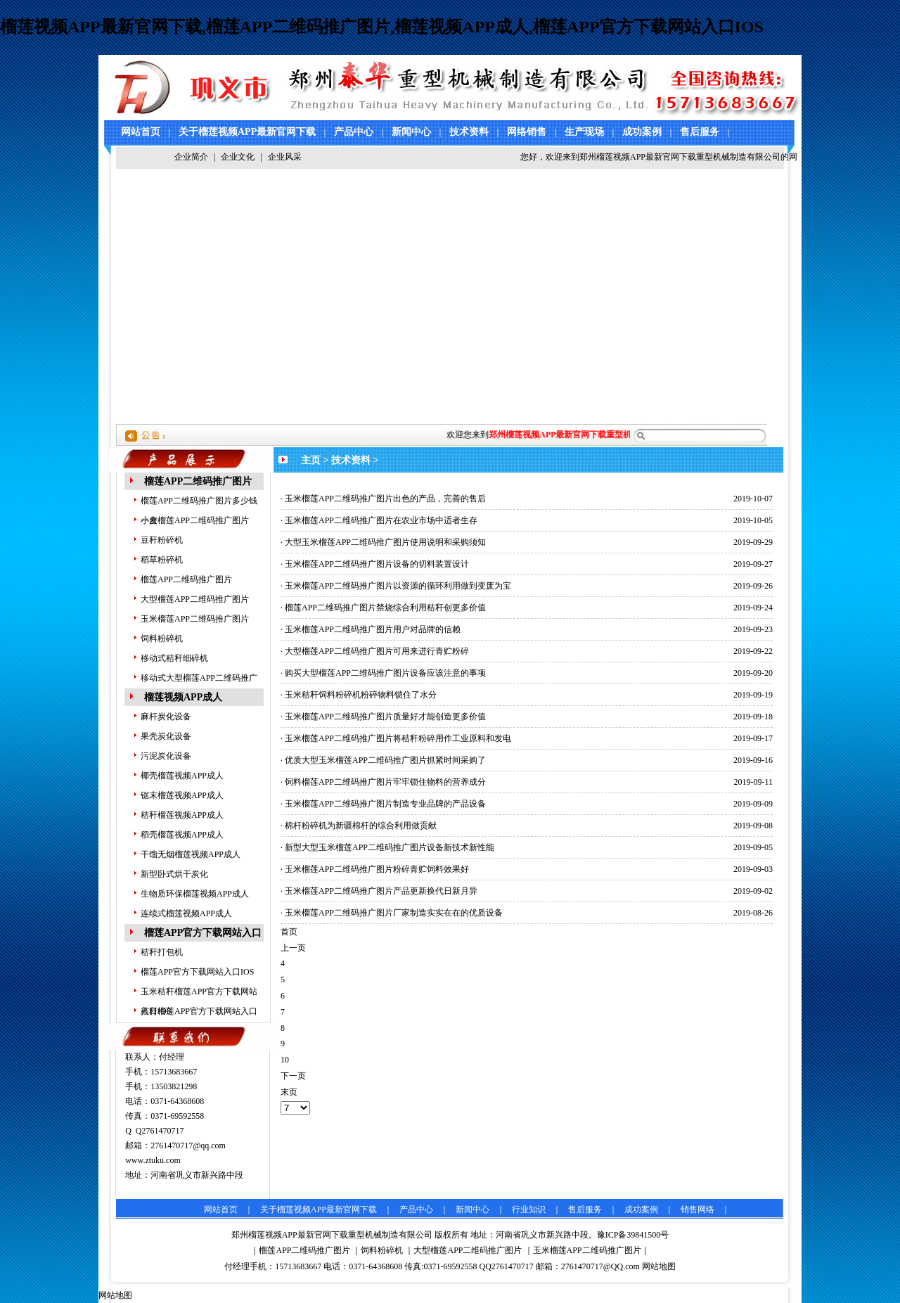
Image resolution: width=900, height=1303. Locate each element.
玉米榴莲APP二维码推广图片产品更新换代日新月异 (381, 891)
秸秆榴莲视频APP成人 (182, 815)
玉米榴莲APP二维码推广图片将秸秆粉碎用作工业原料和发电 (398, 738)
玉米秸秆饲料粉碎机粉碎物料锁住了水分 (361, 695)
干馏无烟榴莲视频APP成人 (190, 854)
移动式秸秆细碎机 (174, 658)
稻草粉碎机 (162, 560)
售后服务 (699, 132)
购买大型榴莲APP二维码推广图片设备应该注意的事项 (385, 673)
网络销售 (526, 132)
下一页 (293, 1076)
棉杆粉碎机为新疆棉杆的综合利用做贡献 (361, 825)
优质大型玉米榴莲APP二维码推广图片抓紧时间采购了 (385, 760)
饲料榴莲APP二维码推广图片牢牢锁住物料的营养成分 (385, 782)
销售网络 (697, 1209)
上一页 (293, 948)
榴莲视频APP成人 (183, 697)
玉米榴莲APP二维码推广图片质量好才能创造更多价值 (385, 716)
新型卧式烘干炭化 (174, 874)
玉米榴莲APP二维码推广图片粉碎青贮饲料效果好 (377, 869)
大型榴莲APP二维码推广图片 (195, 599)
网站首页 (140, 132)
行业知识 (529, 1209)
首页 (289, 932)
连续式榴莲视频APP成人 (186, 913)
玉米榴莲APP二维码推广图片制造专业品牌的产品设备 (385, 804)
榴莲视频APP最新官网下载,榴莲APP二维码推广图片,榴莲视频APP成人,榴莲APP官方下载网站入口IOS (382, 27)
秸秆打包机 (162, 952)
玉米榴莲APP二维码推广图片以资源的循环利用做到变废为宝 (398, 586)
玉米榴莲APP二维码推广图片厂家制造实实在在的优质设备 (394, 913)
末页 (289, 1092)
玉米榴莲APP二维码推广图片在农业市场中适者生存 (381, 520)
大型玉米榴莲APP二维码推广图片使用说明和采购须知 (385, 542)
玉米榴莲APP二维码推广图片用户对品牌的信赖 (373, 629)
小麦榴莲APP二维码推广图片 (195, 520)
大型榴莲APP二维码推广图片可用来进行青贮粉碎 (377, 651)
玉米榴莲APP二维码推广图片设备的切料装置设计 (377, 564)
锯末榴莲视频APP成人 (182, 795)
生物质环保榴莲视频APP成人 (195, 894)
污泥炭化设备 (166, 756)
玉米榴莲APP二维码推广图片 (195, 619)
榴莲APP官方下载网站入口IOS (197, 972)
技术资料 (469, 132)
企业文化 (238, 157)
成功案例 (642, 132)
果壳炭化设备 (166, 736)
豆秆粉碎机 (162, 540)
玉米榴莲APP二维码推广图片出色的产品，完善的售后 (385, 498)
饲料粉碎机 (162, 638)
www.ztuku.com (153, 1160)
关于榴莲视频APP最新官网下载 (247, 132)
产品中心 (353, 132)
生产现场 (584, 132)
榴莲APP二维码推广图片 (198, 481)
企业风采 (285, 157)
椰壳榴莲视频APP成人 (182, 776)
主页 (311, 460)
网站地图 (659, 1266)
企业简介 (191, 157)
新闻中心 (411, 132)
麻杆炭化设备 (166, 716)
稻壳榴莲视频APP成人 (182, 835)
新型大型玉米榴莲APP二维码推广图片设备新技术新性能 (389, 847)
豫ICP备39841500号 (633, 1235)
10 (285, 1060)
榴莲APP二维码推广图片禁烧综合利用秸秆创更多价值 (385, 607)
